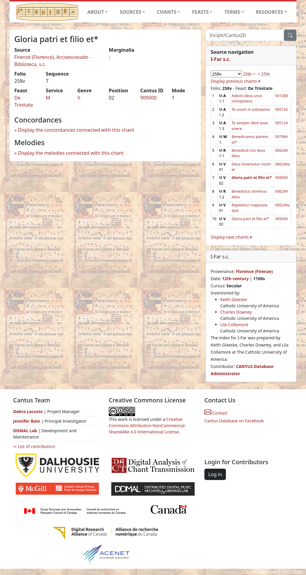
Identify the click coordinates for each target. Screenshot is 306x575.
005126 (281, 109)
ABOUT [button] (95, 12)
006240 (281, 150)
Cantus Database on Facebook (234, 421)
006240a (282, 164)
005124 (281, 122)
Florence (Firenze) (254, 271)
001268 (281, 95)
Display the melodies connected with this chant (70, 153)
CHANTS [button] (166, 12)
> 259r (264, 74)
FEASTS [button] (200, 12)
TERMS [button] (232, 12)
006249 (281, 191)
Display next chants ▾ (231, 237)
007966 (281, 136)
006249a (282, 205)
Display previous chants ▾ (235, 81)
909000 (148, 97)
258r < (249, 74)
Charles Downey (236, 312)
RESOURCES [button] (269, 12)
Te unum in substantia (251, 109)
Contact (215, 413)
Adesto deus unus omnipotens (247, 98)
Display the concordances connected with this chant (76, 130)
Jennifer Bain (27, 421)
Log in (215, 474)
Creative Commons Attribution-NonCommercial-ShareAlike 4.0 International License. (147, 425)
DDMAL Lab (25, 430)
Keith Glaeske (233, 299)
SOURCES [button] (130, 12)
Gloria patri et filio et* (250, 218)
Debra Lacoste (28, 411)
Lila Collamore (234, 324)
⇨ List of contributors (34, 446)
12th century (235, 278)
